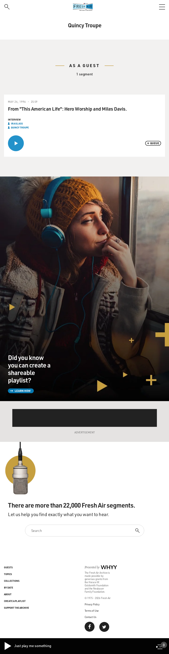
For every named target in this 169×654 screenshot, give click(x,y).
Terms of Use (92, 610)
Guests (8, 567)
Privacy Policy (92, 604)
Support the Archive (16, 607)
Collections (11, 580)
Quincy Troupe (20, 127)
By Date (8, 587)
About (8, 594)
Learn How (23, 391)
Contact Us (90, 617)
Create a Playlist (15, 601)
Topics (8, 574)
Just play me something (27, 646)
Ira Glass (17, 123)
